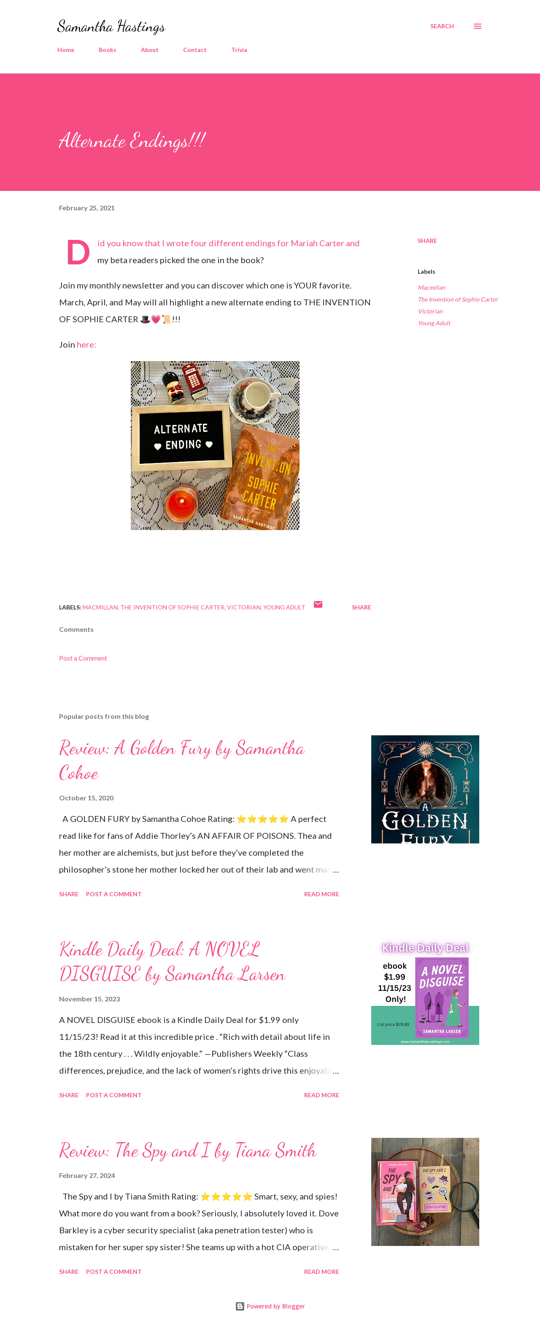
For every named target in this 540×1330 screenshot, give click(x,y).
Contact (195, 49)
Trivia (239, 49)
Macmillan (431, 287)
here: (87, 344)
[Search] (442, 26)
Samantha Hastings (111, 26)
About (150, 49)
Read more (321, 894)
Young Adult (434, 322)
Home (65, 49)
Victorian (430, 311)
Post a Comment (83, 658)
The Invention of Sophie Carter (458, 299)
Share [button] (427, 240)
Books (107, 49)
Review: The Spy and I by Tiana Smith (187, 1150)
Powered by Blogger (270, 1306)
